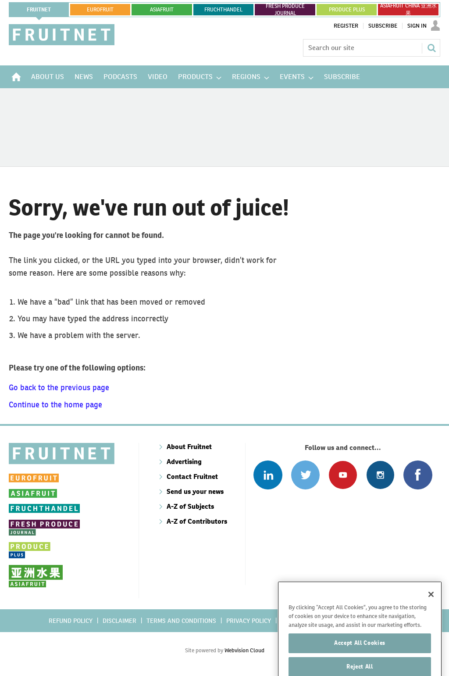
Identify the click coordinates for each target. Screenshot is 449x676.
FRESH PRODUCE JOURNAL (285, 9)
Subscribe (382, 26)
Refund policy (71, 621)
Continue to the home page (55, 404)
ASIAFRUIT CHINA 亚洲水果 (408, 9)
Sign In (417, 26)
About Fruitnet (189, 446)
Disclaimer (119, 621)
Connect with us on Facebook (417, 474)
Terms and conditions (181, 621)
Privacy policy (248, 621)
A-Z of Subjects (190, 506)
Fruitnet (39, 9)
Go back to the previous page (59, 387)
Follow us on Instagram (380, 474)
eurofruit (100, 9)
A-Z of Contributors (197, 521)
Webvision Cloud (244, 650)
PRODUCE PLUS (347, 9)
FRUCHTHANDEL (223, 9)
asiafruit (162, 9)
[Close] (431, 609)
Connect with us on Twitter (305, 474)
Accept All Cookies (359, 658)
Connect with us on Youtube (342, 474)
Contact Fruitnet (192, 476)
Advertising (184, 461)
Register (346, 26)
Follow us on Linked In (267, 474)
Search (431, 48)
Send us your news (195, 491)
